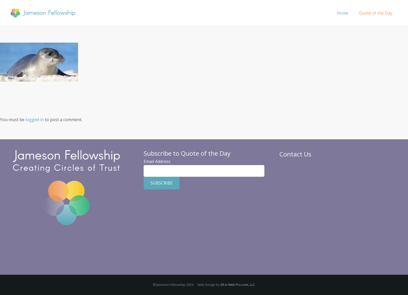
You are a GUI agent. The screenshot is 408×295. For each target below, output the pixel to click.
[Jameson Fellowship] (42, 13)
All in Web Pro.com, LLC (237, 285)
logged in (35, 119)
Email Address (157, 161)
